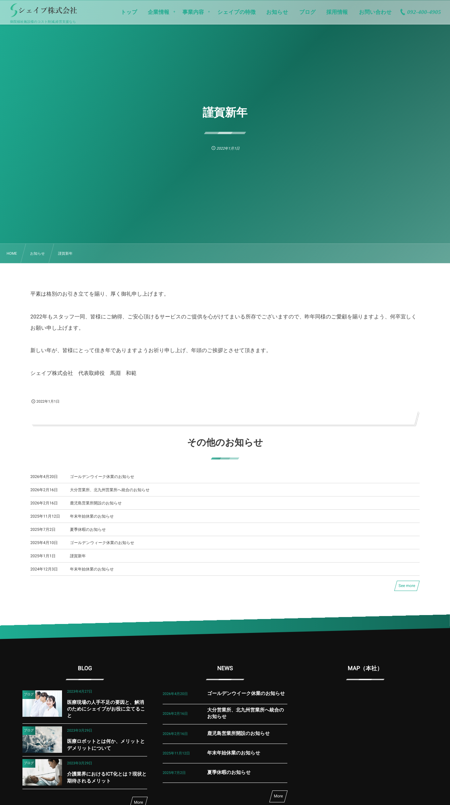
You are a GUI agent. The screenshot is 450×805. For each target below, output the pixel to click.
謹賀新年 (78, 556)
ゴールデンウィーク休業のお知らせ (102, 542)
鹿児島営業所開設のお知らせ (96, 503)
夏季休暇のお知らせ (88, 529)
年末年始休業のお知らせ (92, 516)
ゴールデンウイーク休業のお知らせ (102, 476)
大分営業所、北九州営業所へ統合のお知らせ (109, 490)
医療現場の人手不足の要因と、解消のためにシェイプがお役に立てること (106, 709)
